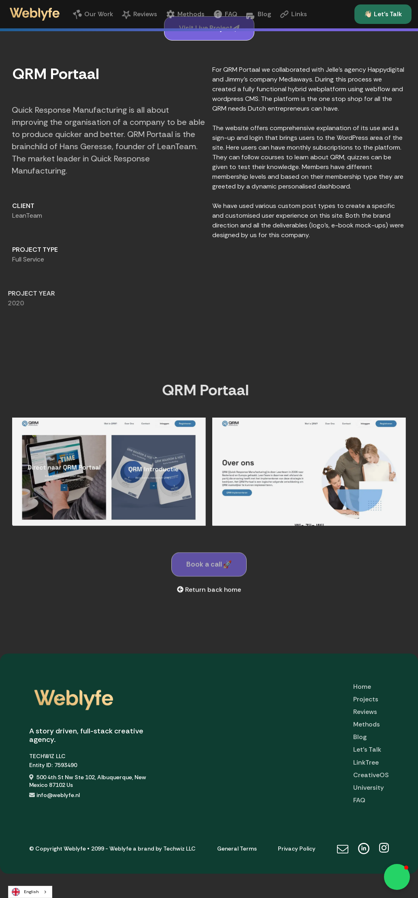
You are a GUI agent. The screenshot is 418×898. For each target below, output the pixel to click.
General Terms (237, 848)
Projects (365, 699)
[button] (397, 877)
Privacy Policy (297, 848)
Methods (366, 724)
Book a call (209, 568)
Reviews (365, 712)
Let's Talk (367, 749)
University (368, 787)
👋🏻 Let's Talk (383, 14)
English (25, 892)
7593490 (65, 765)
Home (362, 686)
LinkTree (366, 762)
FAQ (359, 800)
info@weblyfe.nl (58, 795)
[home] (34, 14)
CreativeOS (371, 775)
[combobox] (30, 892)
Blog (360, 737)
